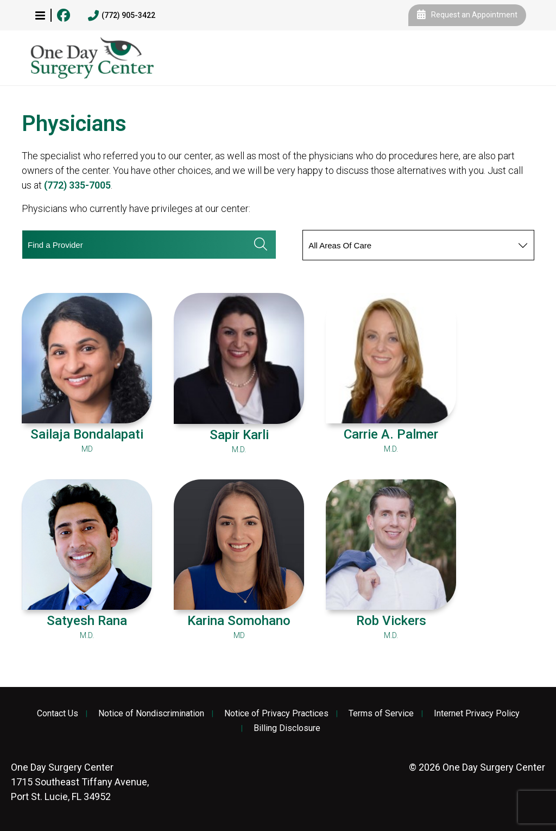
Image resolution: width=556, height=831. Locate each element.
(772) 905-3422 (121, 15)
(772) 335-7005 (77, 185)
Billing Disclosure (287, 728)
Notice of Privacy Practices (276, 713)
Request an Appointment (467, 15)
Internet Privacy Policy (477, 713)
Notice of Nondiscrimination (151, 713)
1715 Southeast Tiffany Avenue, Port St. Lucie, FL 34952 (80, 781)
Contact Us (57, 713)
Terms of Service (381, 713)
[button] (40, 15)
